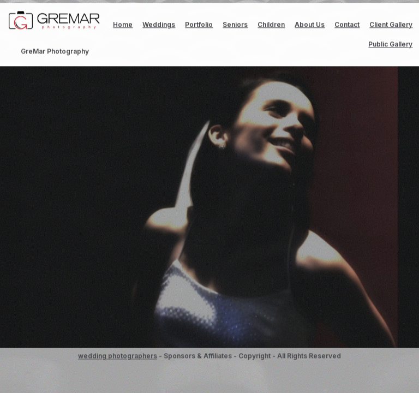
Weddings (158, 25)
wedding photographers (117, 356)
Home (123, 25)
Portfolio (199, 25)
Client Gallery (390, 25)
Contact (347, 25)
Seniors (235, 25)
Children (271, 25)
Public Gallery (390, 44)
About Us (310, 25)
